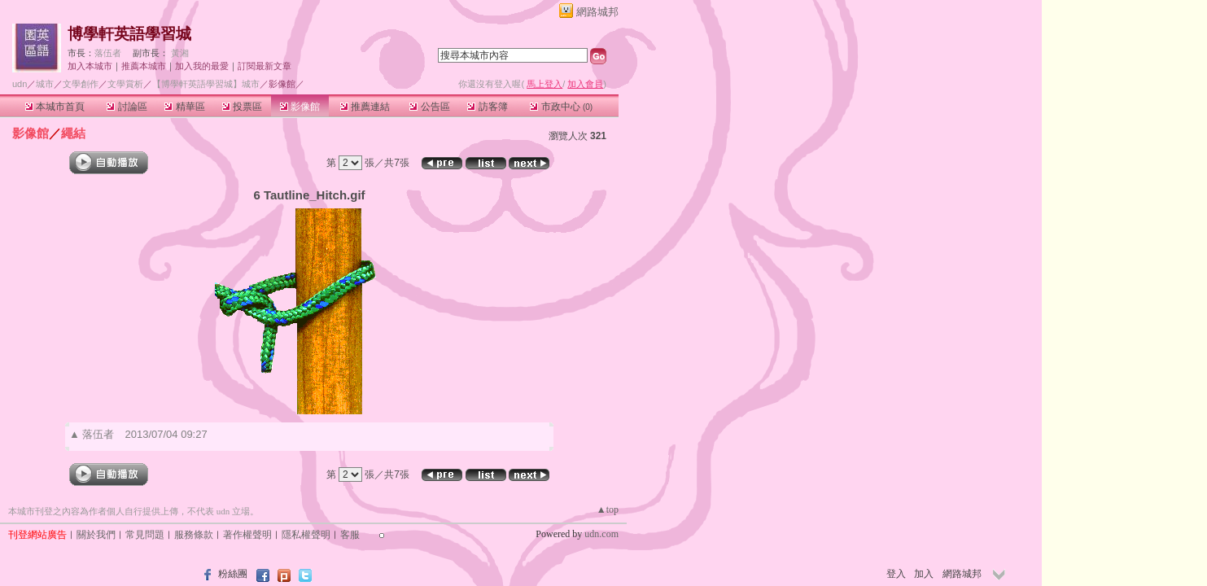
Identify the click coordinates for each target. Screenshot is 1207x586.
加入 (924, 573)
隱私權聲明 (306, 534)
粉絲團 (232, 573)
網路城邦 (597, 12)
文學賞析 (125, 84)
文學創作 (80, 84)
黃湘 (180, 53)
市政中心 (561, 106)
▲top (608, 509)
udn (19, 84)
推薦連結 (365, 106)
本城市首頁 (55, 106)
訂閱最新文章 (264, 66)
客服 (350, 534)
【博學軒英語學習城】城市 (206, 84)
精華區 (184, 106)
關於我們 (96, 534)
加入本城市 (90, 66)
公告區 (429, 106)
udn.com (601, 534)
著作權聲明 (247, 534)
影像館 (300, 106)
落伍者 (107, 53)
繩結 (73, 133)
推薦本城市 (143, 66)
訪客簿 (487, 106)
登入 (896, 573)
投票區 (242, 106)
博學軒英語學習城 (129, 33)
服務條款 (193, 534)
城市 (45, 84)
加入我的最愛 (202, 66)
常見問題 (144, 534)
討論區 (127, 106)
